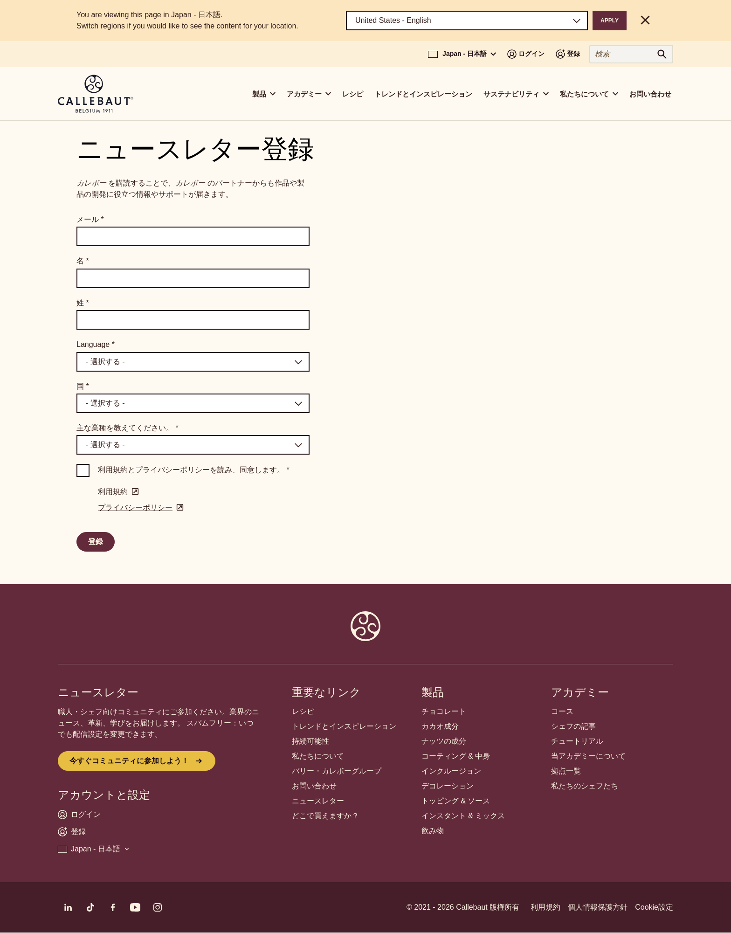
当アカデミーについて (588, 756)
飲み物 (432, 831)
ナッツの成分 (443, 741)
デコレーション (447, 786)
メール (90, 219)
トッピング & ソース (455, 801)
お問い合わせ (650, 94)
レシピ (352, 94)
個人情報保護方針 (598, 907)
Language (95, 344)
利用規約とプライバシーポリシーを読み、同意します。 (194, 470)
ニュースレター (318, 801)
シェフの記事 (573, 726)
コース (562, 711)
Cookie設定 (654, 907)
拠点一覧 (566, 771)
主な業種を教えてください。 (127, 428)
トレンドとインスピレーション (423, 94)
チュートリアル (577, 741)
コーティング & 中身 (455, 756)
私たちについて (318, 756)
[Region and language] (467, 20)
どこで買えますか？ (325, 816)
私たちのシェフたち (584, 786)
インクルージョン (451, 771)
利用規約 (545, 907)
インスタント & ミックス (463, 816)
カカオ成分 (440, 726)
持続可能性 (310, 741)
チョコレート (443, 711)
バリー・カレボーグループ (336, 771)
